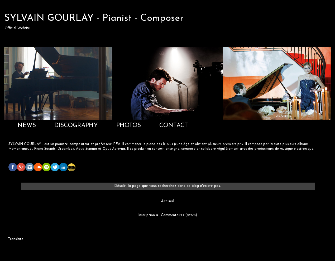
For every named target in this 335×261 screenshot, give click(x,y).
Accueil (167, 201)
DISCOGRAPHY (76, 126)
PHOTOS (128, 126)
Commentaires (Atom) (179, 215)
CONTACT (173, 126)
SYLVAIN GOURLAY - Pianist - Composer (94, 18)
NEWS (27, 126)
